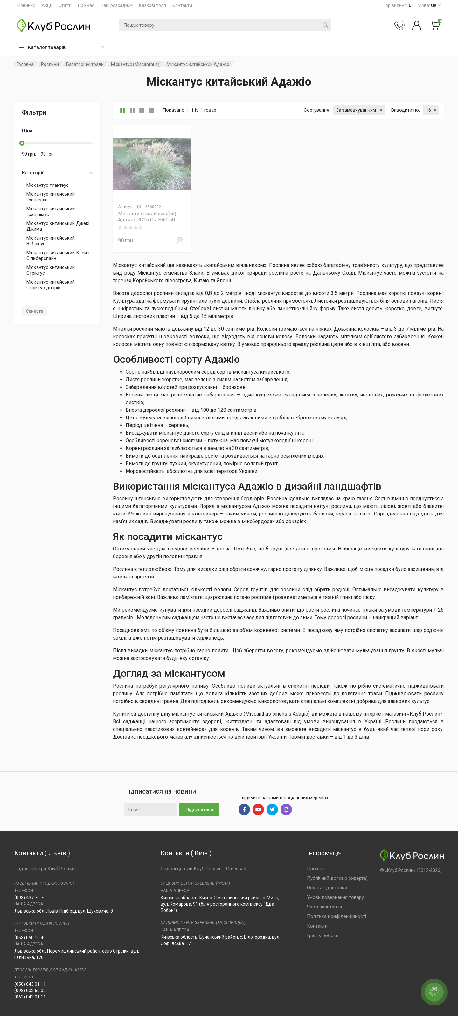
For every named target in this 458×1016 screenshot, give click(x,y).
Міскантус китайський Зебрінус (50, 241)
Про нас (86, 5)
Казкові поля (152, 5)
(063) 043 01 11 (30, 996)
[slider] (21, 143)
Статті (65, 5)
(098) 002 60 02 (30, 990)
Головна (25, 64)
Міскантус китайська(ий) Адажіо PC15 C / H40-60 (147, 217)
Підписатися (199, 809)
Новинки (26, 5)
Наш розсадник (117, 5)
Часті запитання (324, 907)
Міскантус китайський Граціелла (50, 197)
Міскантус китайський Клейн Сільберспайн (57, 255)
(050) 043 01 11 (30, 984)
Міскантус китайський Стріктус (50, 270)
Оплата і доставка (327, 888)
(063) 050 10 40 (30, 937)
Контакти (182, 5)
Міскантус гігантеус (47, 185)
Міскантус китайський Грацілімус (50, 211)
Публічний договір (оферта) (337, 878)
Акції (47, 5)
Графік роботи (322, 935)
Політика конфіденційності (336, 916)
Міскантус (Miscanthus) (135, 64)
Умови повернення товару (335, 897)
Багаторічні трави (85, 64)
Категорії (57, 173)
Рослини (50, 64)
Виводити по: (405, 110)
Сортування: (317, 110)
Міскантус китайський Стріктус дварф (50, 285)
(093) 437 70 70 (30, 897)
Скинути (34, 311)
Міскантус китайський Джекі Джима (57, 226)
